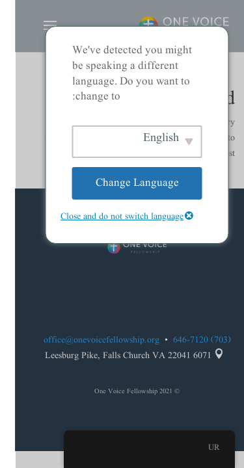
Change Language (122, 183)
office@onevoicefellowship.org (86, 339)
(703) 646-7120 (187, 339)
